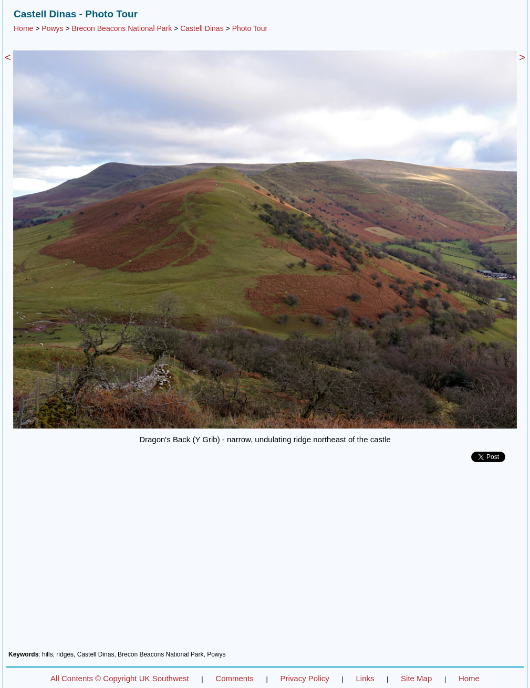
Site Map (416, 678)
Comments (234, 678)
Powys (52, 28)
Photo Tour (249, 28)
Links (365, 678)
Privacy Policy (304, 678)
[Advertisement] (265, 560)
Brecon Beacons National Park (122, 28)
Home (23, 28)
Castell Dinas (201, 28)
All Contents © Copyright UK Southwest (119, 678)
